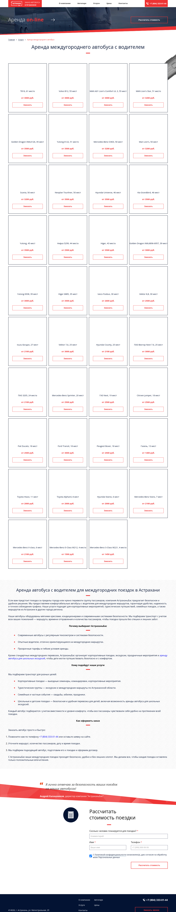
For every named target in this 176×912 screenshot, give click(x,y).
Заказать (27, 105)
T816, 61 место (27, 91)
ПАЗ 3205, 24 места (27, 395)
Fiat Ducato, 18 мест (27, 446)
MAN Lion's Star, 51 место (148, 91)
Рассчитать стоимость (149, 20)
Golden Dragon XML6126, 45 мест (27, 141)
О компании (64, 3)
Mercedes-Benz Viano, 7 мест (148, 496)
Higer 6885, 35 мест (67, 294)
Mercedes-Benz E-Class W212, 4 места (68, 547)
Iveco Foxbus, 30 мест (108, 294)
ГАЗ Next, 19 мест (108, 395)
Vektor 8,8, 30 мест (148, 294)
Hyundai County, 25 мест (108, 344)
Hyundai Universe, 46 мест (108, 192)
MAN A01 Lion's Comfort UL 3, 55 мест (108, 91)
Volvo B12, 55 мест (68, 91)
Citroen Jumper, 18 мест (148, 395)
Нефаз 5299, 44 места (68, 243)
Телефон (136, 842)
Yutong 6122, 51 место (68, 141)
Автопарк (81, 3)
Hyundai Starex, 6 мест (108, 496)
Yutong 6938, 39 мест (27, 294)
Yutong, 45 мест (27, 243)
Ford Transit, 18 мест (68, 446)
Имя (91, 842)
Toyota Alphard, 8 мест (68, 496)
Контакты (123, 3)
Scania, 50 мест (27, 192)
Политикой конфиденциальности (110, 854)
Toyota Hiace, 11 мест (27, 496)
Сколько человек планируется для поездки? (113, 830)
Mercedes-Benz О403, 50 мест (108, 141)
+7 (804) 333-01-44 (158, 3)
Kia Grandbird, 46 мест (149, 192)
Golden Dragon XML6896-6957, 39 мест (148, 243)
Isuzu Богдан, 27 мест (27, 344)
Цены (109, 3)
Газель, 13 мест (148, 446)
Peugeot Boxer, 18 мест (108, 446)
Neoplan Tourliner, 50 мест (68, 192)
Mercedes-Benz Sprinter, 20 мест (68, 395)
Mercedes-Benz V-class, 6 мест (27, 547)
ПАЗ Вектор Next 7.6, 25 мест (148, 344)
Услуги (96, 3)
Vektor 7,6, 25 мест (68, 344)
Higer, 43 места (108, 243)
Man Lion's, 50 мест (148, 141)
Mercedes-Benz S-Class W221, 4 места (108, 547)
